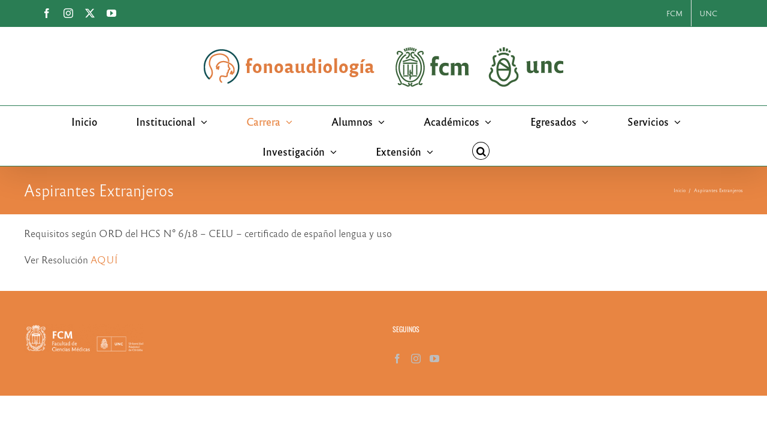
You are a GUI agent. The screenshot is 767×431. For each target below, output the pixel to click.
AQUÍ (103, 259)
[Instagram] (416, 358)
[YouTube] (434, 358)
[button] (424, 151)
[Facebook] (397, 358)
